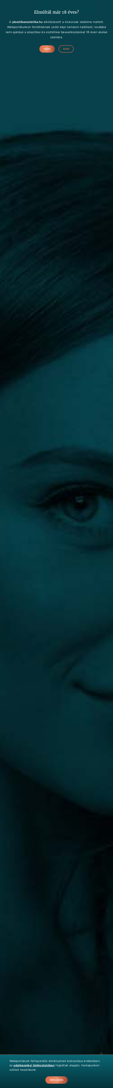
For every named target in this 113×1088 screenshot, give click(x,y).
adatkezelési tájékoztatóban (34, 1065)
